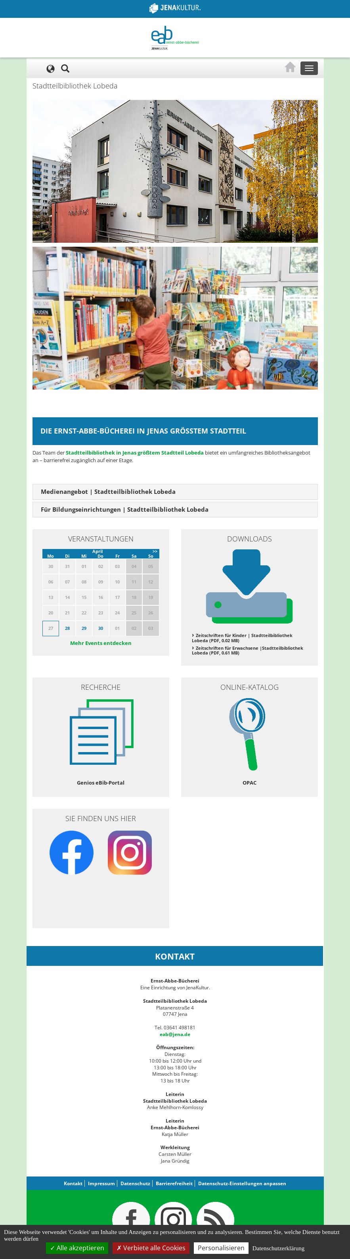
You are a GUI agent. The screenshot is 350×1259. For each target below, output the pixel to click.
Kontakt (73, 1183)
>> (155, 551)
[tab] (175, 491)
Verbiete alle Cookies (151, 1248)
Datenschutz (135, 1183)
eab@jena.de (175, 1034)
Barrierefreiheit (174, 1183)
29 (84, 628)
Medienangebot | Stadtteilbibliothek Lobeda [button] (108, 491)
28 (67, 628)
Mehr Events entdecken (101, 643)
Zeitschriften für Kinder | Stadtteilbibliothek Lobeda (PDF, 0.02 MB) (242, 637)
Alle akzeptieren (77, 1248)
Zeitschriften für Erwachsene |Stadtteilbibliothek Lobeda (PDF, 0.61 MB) (247, 650)
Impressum (101, 1183)
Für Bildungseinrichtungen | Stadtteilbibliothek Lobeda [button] (124, 509)
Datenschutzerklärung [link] (278, 1248)
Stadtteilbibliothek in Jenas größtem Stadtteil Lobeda (135, 452)
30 (100, 628)
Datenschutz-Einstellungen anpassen (242, 1183)
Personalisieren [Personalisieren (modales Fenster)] (221, 1248)
